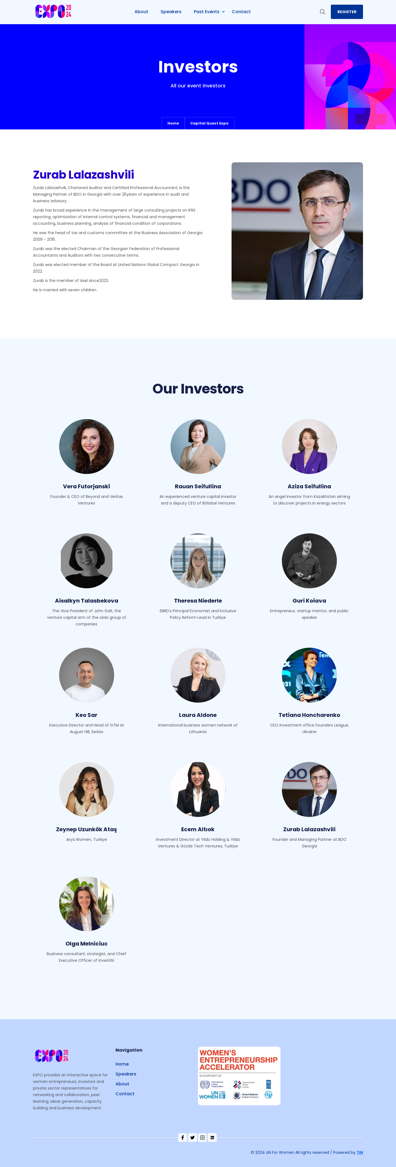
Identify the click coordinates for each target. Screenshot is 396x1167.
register (346, 12)
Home (173, 123)
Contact (125, 1094)
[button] (211, 12)
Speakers (126, 1074)
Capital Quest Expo (209, 123)
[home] (54, 12)
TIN (360, 1152)
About (122, 1084)
